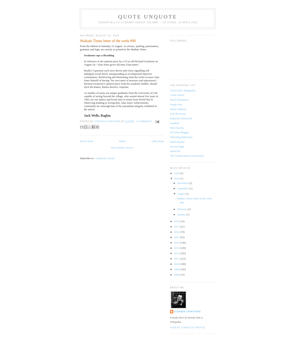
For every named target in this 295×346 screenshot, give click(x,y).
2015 (177, 237)
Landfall (174, 123)
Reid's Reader (177, 141)
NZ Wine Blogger (179, 132)
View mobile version (122, 147)
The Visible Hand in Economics (187, 155)
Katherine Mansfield (181, 118)
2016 (177, 231)
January (181, 214)
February (182, 209)
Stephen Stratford (187, 311)
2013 (177, 247)
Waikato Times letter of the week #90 (108, 41)
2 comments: (144, 121)
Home (122, 141)
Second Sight (177, 146)
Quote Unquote (147, 17)
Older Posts (158, 141)
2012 (177, 253)
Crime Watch (177, 95)
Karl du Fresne (178, 113)
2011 (177, 258)
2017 (177, 226)
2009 (177, 269)
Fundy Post (176, 104)
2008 (177, 274)
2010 (177, 264)
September (183, 188)
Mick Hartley (177, 127)
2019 (177, 178)
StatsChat (175, 151)
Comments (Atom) (105, 158)
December (183, 183)
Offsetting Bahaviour (181, 137)
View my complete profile (187, 327)
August (181, 193)
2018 (177, 221)
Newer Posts (86, 141)
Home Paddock (178, 109)
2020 (177, 173)
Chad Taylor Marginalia (182, 90)
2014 (177, 242)
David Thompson (179, 99)
